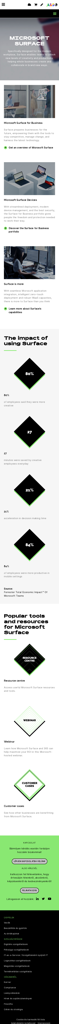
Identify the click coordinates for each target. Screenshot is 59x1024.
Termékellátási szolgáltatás (18, 971)
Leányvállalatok (12, 993)
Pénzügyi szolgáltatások (16, 950)
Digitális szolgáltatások (16, 944)
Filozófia (8, 1004)
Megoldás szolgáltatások (17, 966)
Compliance (10, 987)
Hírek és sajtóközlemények (18, 998)
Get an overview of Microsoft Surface (31, 147)
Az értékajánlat (11, 933)
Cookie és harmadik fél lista (30, 1019)
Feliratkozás (29, 890)
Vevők (7, 922)
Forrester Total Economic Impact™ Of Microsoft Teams (26, 594)
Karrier (7, 982)
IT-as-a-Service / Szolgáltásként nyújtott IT (26, 955)
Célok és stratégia (13, 1009)
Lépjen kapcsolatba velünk (29, 861)
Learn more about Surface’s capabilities (25, 310)
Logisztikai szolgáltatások (17, 960)
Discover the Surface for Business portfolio (29, 229)
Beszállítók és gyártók (15, 928)
